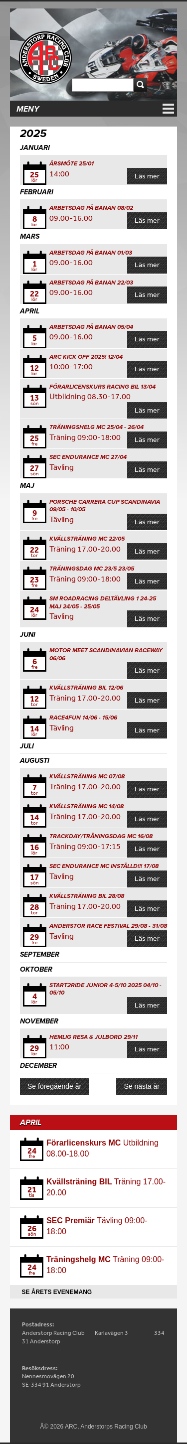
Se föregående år (54, 1086)
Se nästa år (142, 1086)
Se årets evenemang (56, 1292)
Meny (27, 109)
